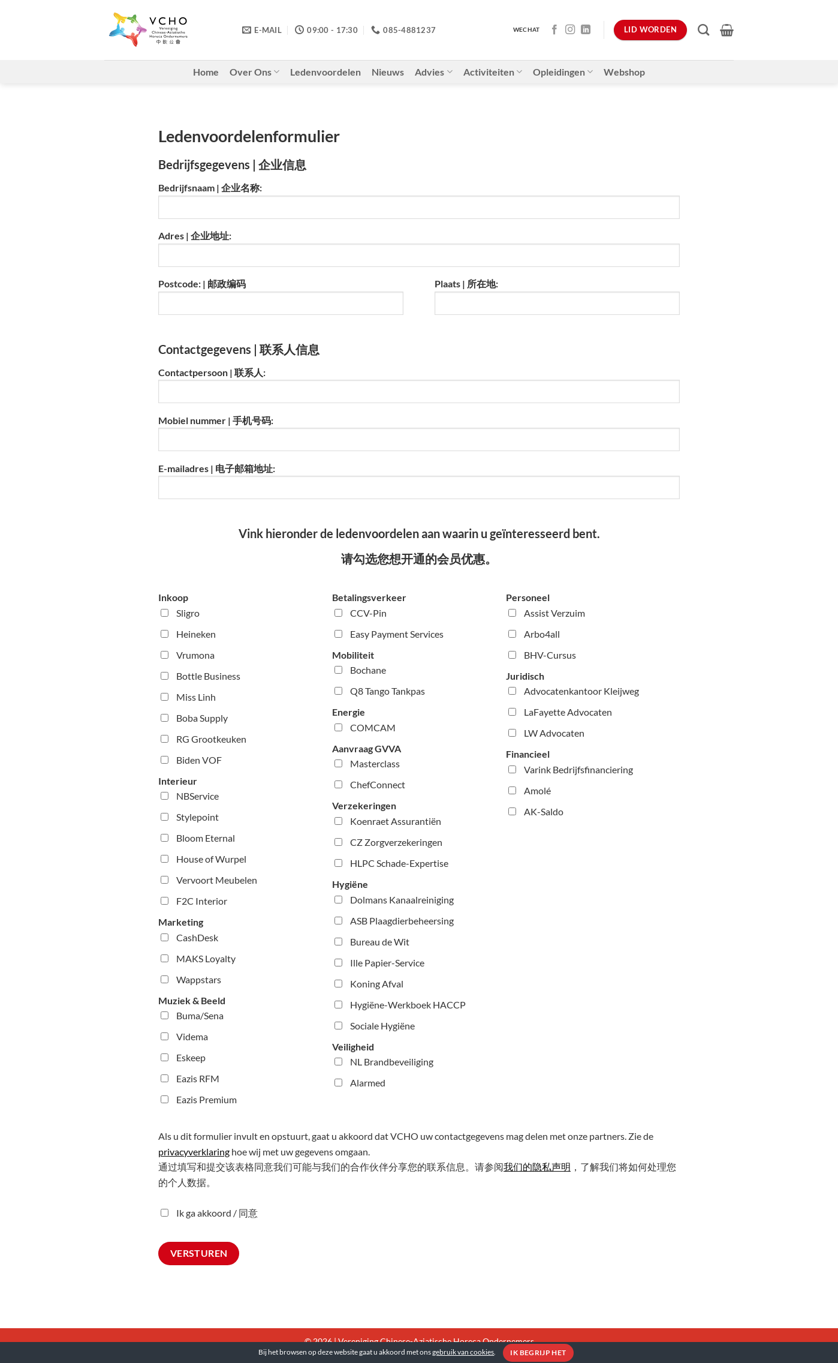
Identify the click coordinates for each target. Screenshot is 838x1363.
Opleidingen (563, 72)
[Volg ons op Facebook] (554, 30)
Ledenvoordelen (325, 71)
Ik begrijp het (538, 1352)
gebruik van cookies (463, 1351)
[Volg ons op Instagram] (570, 30)
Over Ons (254, 72)
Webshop (624, 71)
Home (206, 71)
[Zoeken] (703, 30)
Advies (433, 72)
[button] (727, 30)
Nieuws (388, 71)
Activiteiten (492, 72)
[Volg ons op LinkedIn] (585, 30)
